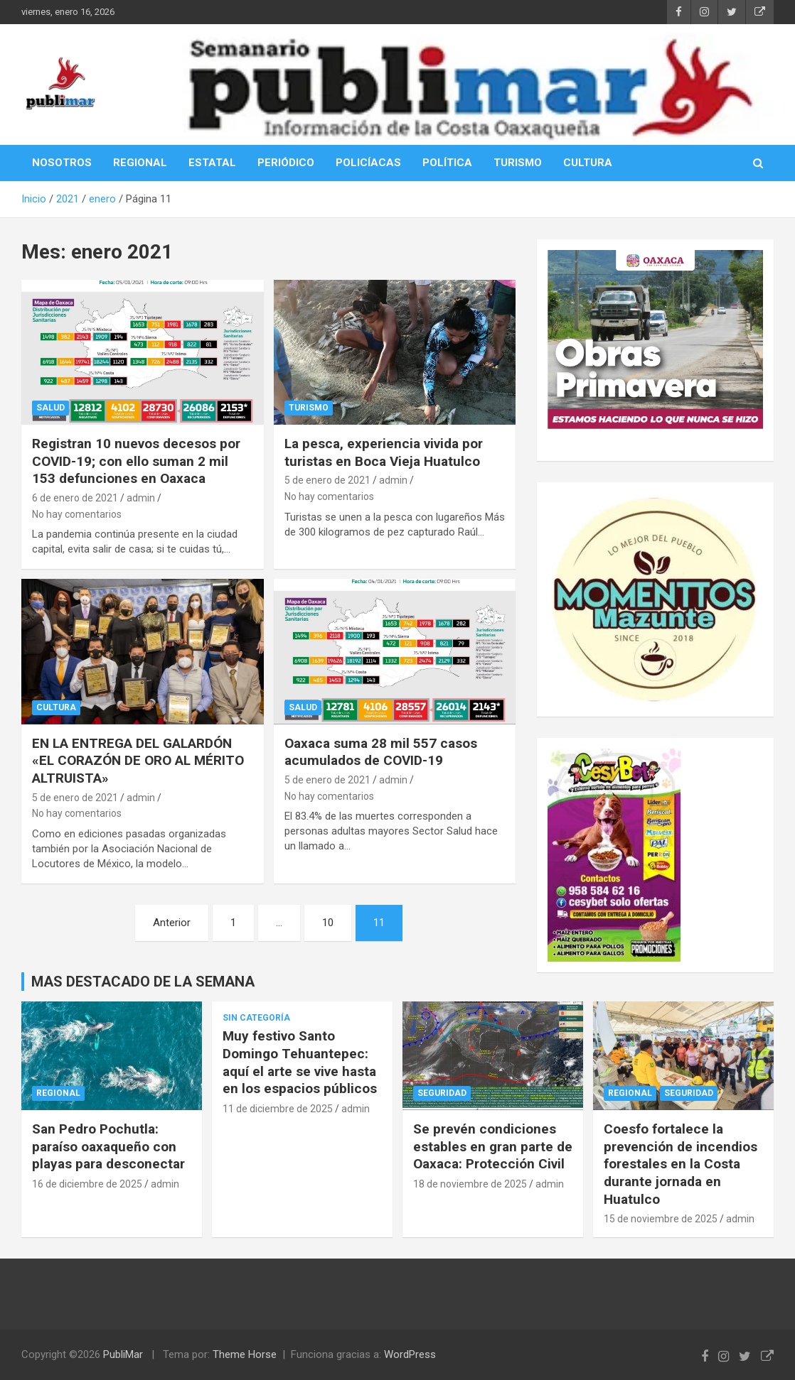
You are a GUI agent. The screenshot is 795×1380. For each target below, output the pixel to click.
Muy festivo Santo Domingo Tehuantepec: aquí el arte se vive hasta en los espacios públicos (300, 1062)
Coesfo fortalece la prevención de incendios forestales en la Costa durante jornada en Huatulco (680, 1164)
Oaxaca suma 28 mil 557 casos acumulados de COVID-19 (380, 752)
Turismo (309, 408)
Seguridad (441, 1093)
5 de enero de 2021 (327, 480)
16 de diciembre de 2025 (87, 1184)
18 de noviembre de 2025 (470, 1184)
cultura (56, 707)
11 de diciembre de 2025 (278, 1108)
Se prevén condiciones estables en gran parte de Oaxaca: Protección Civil (492, 1146)
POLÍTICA (447, 162)
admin (141, 498)
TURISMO (517, 162)
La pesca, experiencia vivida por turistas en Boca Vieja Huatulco (383, 452)
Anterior (172, 922)
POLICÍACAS (368, 162)
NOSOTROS (62, 162)
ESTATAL (212, 162)
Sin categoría (256, 1018)
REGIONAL (140, 162)
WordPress (410, 1354)
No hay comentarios (77, 514)
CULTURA (587, 162)
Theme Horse (245, 1354)
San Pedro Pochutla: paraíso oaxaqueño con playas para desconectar (108, 1146)
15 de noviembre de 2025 (660, 1218)
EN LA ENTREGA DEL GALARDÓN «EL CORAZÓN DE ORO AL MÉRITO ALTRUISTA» (138, 760)
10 (328, 922)
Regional (58, 1093)
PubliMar (123, 1354)
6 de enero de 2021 (75, 498)
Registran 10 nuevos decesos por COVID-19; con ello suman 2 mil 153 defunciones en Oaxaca (136, 461)
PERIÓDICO (285, 162)
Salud (50, 408)
